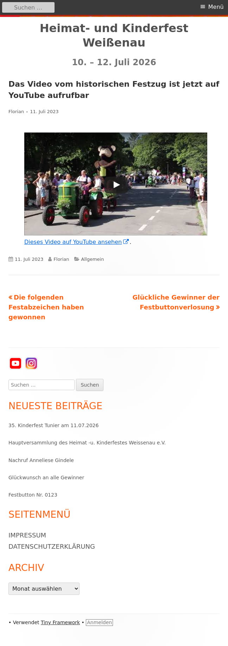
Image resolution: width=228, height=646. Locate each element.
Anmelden (99, 622)
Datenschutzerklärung (51, 546)
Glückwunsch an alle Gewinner (46, 477)
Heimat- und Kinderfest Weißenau (114, 35)
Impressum (27, 535)
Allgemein (92, 259)
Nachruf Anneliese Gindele (41, 460)
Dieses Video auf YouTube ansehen (76, 242)
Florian (16, 111)
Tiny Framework (60, 622)
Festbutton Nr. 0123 (32, 495)
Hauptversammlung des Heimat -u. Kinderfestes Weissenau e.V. (87, 442)
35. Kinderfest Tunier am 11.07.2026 (53, 425)
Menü (216, 7)
